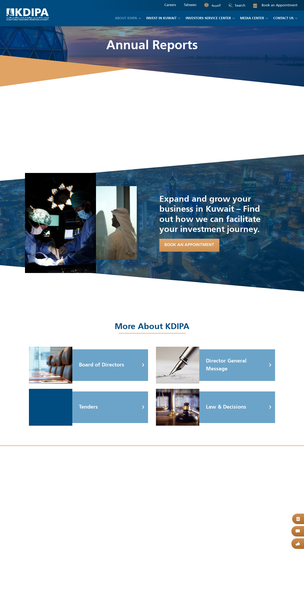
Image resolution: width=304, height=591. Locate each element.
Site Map (59, 574)
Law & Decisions (201, 407)
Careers (170, 5)
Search (237, 5)
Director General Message (201, 365)
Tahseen (190, 5)
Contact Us (105, 574)
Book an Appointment (275, 5)
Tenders (63, 407)
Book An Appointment (189, 245)
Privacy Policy (81, 574)
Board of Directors (76, 365)
